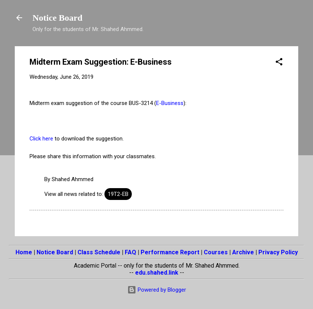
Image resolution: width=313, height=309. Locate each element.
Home (24, 252)
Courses (216, 252)
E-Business (169, 103)
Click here (41, 138)
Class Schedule (99, 252)
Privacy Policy (278, 252)
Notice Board (57, 18)
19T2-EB (118, 194)
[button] (279, 63)
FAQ (130, 252)
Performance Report (170, 252)
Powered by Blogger (156, 289)
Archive (243, 252)
